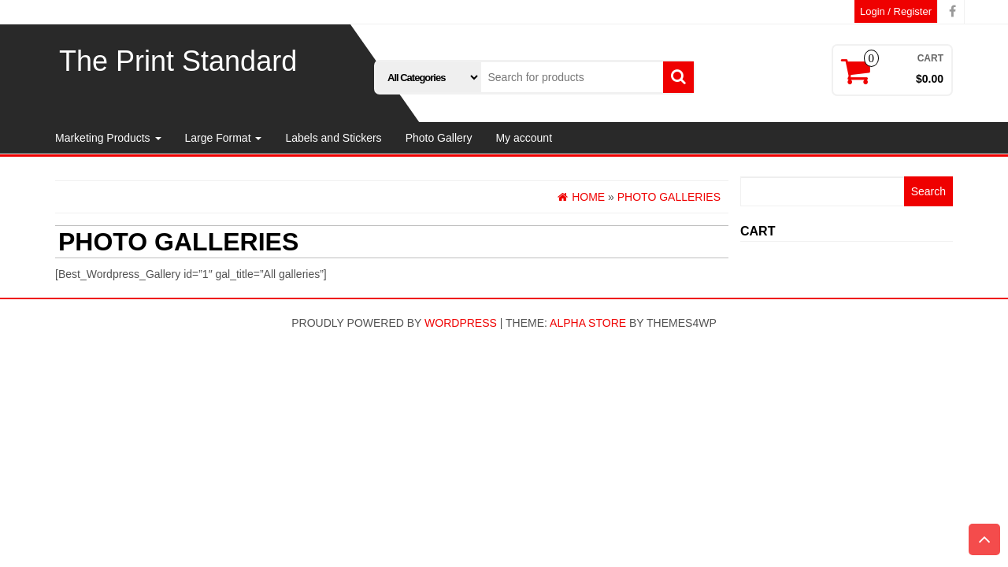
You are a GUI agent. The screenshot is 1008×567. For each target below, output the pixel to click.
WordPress (460, 323)
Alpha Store (588, 323)
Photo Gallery (439, 138)
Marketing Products (108, 138)
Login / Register (896, 11)
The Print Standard (178, 61)
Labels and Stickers (333, 138)
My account (523, 138)
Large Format (223, 138)
